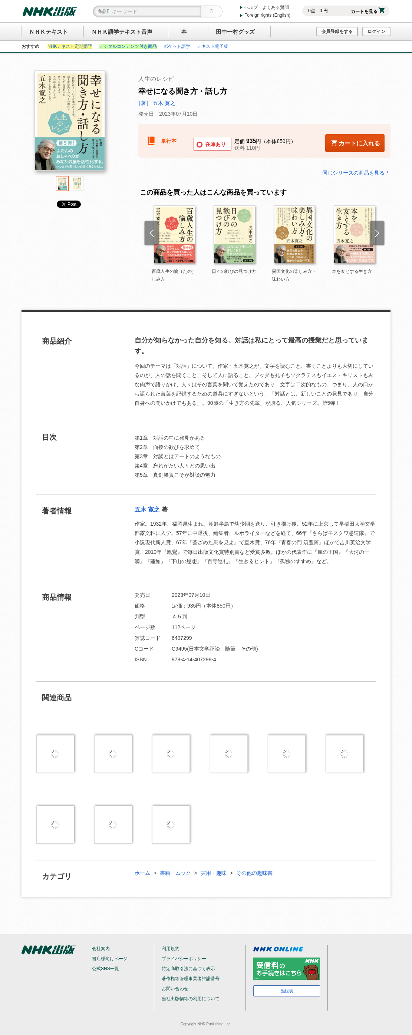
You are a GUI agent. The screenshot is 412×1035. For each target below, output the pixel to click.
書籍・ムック (175, 873)
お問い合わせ (175, 988)
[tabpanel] (70, 123)
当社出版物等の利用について (191, 998)
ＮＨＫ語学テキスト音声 (121, 32)
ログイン (376, 31)
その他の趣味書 (254, 873)
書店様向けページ (110, 958)
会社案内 (101, 948)
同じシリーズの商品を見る (356, 172)
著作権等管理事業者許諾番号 (191, 978)
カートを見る (368, 11)
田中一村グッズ (235, 32)
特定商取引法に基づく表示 (188, 968)
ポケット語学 (177, 46)
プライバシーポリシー (184, 958)
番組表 (286, 990)
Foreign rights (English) (267, 15)
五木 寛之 (147, 509)
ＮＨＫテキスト (48, 32)
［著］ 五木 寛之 (155, 103)
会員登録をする (337, 31)
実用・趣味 (214, 873)
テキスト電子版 (212, 46)
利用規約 (170, 948)
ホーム (142, 873)
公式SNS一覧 (105, 968)
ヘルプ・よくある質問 (266, 7)
